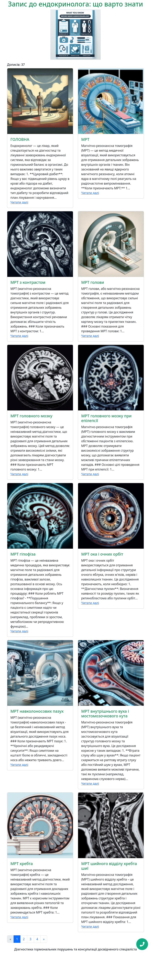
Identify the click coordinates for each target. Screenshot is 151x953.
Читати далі (19, 202)
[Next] (44, 939)
